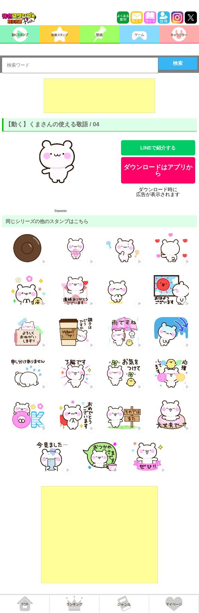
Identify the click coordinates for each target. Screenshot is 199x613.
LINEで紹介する (158, 148)
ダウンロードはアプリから (158, 170)
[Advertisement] (99, 95)
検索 (178, 63)
